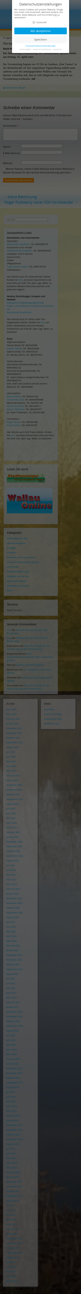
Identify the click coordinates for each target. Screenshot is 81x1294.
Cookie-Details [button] (25, 49)
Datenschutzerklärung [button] (42, 49)
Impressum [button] (57, 49)
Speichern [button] (40, 39)
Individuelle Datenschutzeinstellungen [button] (40, 46)
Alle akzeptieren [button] (40, 31)
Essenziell (39, 22)
